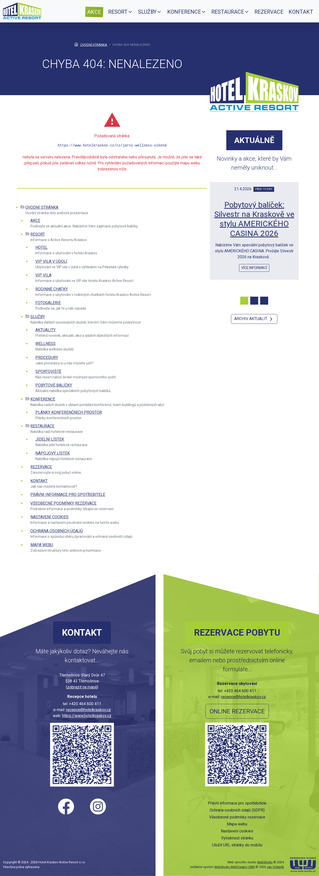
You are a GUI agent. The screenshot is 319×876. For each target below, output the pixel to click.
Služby (37, 316)
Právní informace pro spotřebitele (67, 494)
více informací (254, 268)
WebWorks (265, 862)
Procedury (46, 357)
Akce (35, 220)
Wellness (45, 343)
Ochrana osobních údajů (56, 531)
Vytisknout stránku (237, 838)
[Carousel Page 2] (254, 301)
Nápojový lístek (52, 453)
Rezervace (41, 467)
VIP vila (43, 275)
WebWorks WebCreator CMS (234, 867)
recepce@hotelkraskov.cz (88, 709)
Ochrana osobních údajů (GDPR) (237, 810)
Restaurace (42, 426)
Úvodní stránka (41, 207)
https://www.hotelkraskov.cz (86, 715)
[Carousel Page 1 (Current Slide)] (244, 301)
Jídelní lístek (49, 439)
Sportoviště (48, 371)
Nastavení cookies (49, 517)
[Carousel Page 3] (264, 301)
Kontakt (39, 480)
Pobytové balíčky (53, 385)
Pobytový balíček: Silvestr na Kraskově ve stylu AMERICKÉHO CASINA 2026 (254, 219)
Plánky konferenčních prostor (68, 412)
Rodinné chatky (51, 289)
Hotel (41, 247)
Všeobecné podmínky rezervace (63, 503)
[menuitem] (94, 12)
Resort (37, 234)
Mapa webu (41, 544)
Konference (42, 399)
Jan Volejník (275, 867)
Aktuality (45, 330)
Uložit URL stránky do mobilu (237, 845)
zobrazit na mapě (82, 687)
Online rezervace (237, 711)
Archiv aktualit (254, 319)
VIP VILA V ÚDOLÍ (51, 261)
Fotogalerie (48, 302)
